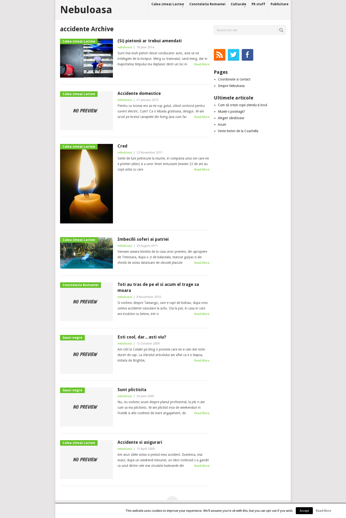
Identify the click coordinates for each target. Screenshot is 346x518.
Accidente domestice (139, 93)
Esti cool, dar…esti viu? (141, 336)
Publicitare (280, 4)
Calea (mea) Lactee (167, 5)
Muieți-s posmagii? (231, 111)
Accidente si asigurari (139, 442)
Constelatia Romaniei (207, 4)
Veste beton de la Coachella (238, 131)
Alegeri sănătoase (231, 118)
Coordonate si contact (234, 79)
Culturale (238, 5)
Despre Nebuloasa (231, 86)
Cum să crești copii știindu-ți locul (242, 105)
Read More (202, 64)
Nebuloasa (86, 10)
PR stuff (258, 4)
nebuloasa (124, 47)
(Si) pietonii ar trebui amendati (149, 40)
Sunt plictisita (131, 389)
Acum (222, 124)
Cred (122, 145)
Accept (304, 510)
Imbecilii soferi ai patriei (143, 239)
